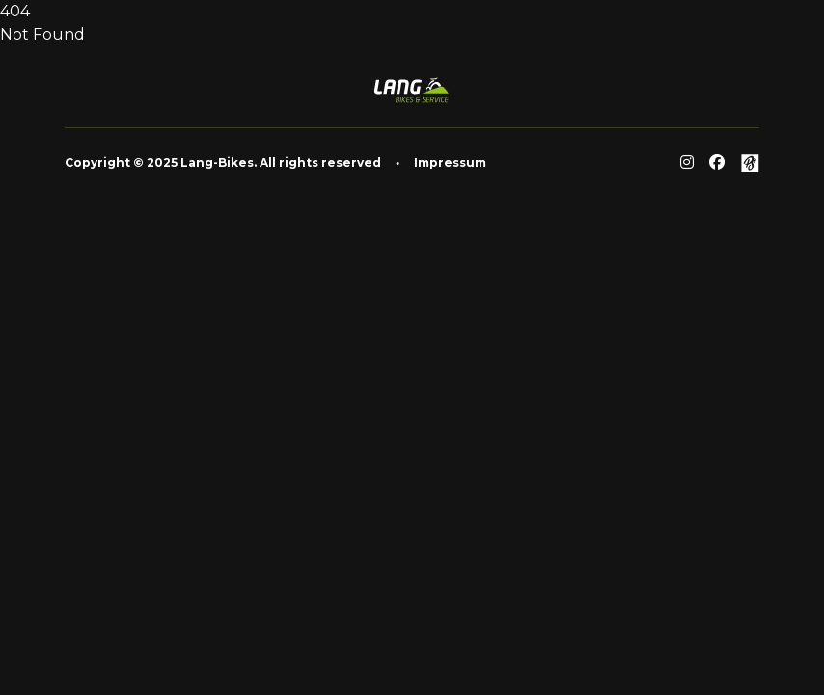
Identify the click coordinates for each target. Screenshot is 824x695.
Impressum (450, 162)
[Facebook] (717, 163)
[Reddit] (687, 163)
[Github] (749, 163)
